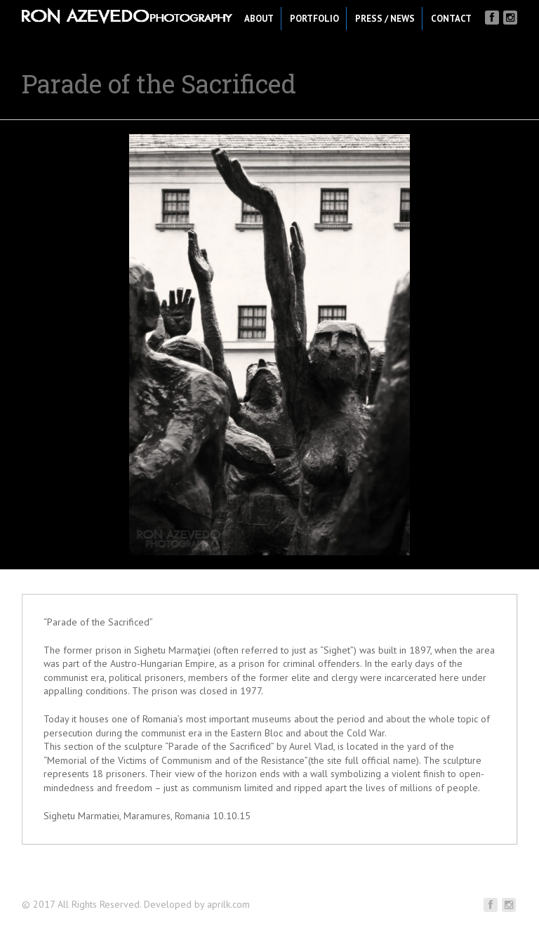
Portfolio (314, 19)
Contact (451, 19)
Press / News (385, 19)
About (259, 19)
